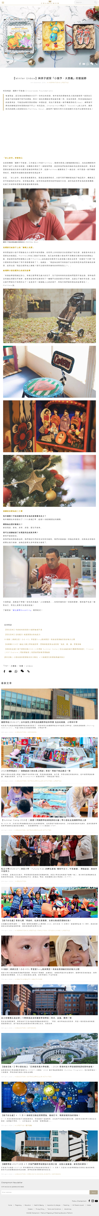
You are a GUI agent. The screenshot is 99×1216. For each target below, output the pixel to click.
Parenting (66, 1205)
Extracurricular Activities (40, 781)
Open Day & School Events (38, 1174)
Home (10, 1205)
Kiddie (89, 1205)
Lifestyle (57, 781)
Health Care (37, 979)
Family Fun (42, 930)
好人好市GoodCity (22, 610)
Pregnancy (18, 1205)
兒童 (21, 666)
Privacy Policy (40, 1209)
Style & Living (54, 930)
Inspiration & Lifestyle (59, 82)
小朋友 (14, 666)
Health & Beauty (23, 979)
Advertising (67, 1209)
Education (21, 732)
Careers (30, 1209)
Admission (32, 732)
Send (93, 1192)
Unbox (29, 666)
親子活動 (29, 1125)
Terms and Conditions (54, 1209)
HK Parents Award (78, 1205)
